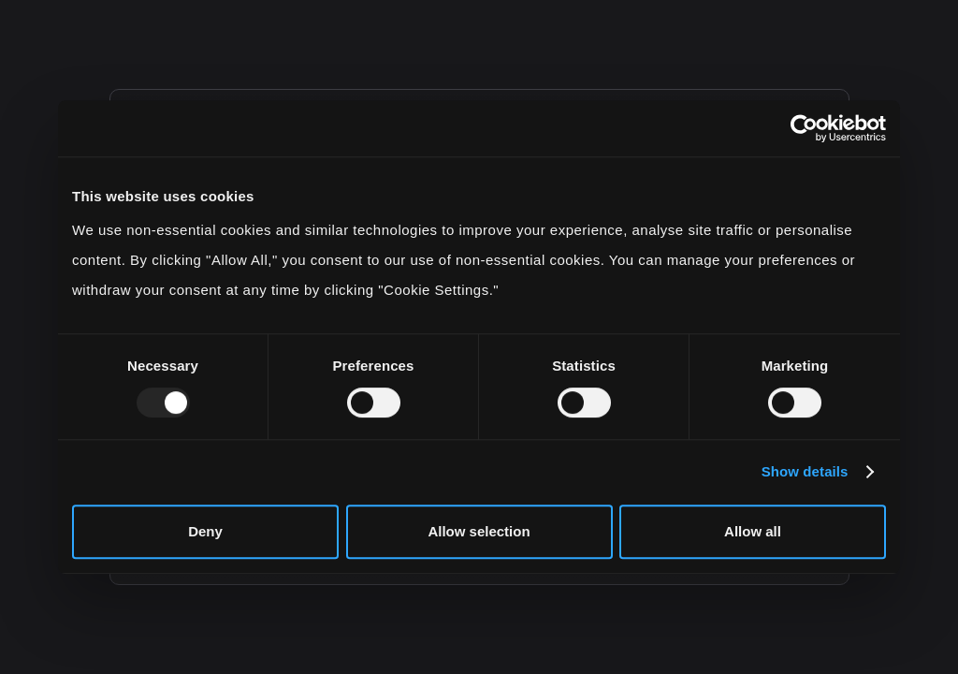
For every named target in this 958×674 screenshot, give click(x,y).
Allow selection (479, 531)
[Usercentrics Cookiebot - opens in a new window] (804, 128)
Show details (805, 471)
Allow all (752, 531)
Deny (205, 531)
